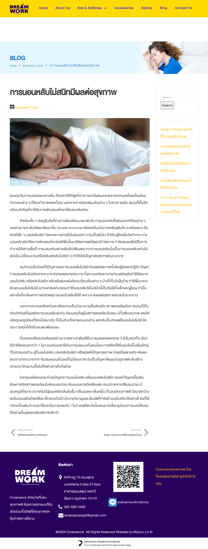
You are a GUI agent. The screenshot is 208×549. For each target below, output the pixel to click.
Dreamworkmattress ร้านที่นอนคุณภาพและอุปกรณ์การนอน (175, 476)
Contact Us (183, 8)
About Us (62, 8)
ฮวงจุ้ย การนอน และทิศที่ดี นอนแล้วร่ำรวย (176, 132)
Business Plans (33, 66)
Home (43, 8)
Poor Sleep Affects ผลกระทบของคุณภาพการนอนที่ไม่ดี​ (176, 205)
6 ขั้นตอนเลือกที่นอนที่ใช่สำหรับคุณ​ (175, 184)
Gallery (146, 8)
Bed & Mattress (89, 8)
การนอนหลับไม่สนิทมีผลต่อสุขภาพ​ (175, 149)
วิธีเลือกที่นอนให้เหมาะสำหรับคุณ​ (175, 167)
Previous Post (49, 433)
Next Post (111, 433)
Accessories (123, 8)
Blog (163, 8)
